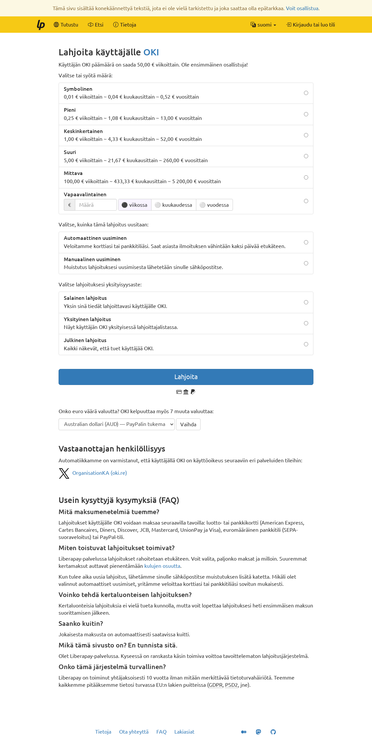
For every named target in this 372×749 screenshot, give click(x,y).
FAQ (161, 732)
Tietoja (103, 732)
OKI (151, 52)
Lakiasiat (184, 732)
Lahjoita (186, 376)
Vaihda (188, 424)
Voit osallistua (302, 8)
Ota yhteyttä (134, 732)
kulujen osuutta (162, 566)
